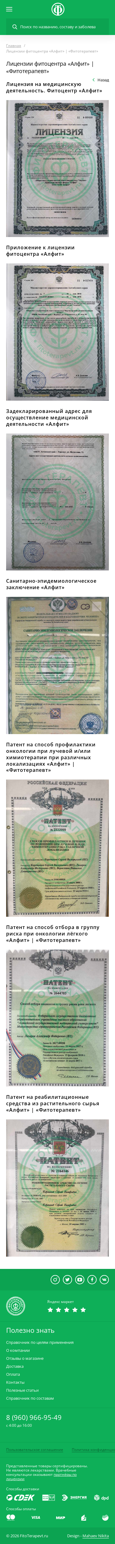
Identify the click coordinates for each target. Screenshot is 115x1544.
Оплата (13, 1374)
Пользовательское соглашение (34, 1449)
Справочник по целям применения (40, 1342)
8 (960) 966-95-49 (34, 1417)
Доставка (15, 1366)
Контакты (15, 1382)
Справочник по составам (30, 1398)
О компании (18, 1350)
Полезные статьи (22, 1390)
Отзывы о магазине (25, 1358)
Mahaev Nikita (95, 1535)
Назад (103, 80)
